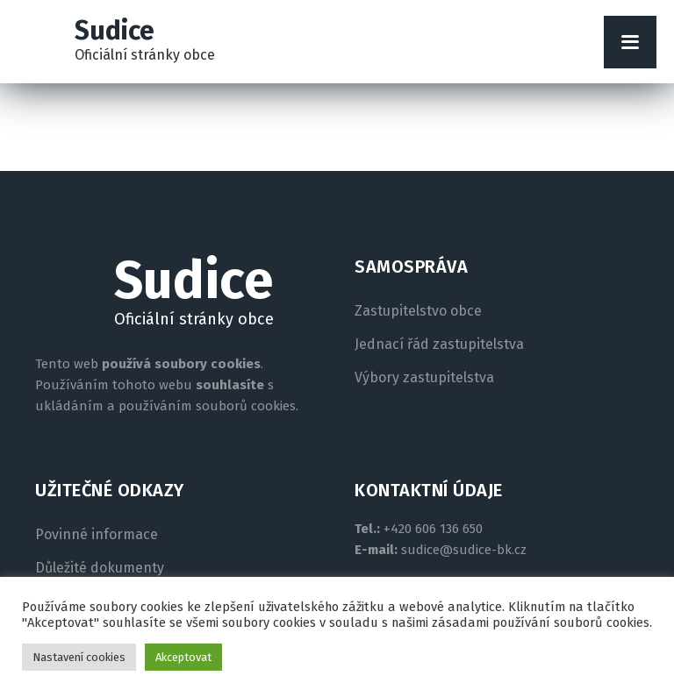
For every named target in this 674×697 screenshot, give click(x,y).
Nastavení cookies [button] (78, 657)
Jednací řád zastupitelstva (439, 344)
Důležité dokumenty (99, 568)
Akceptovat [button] (183, 657)
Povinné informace (96, 535)
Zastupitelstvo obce (418, 311)
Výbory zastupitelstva (424, 378)
